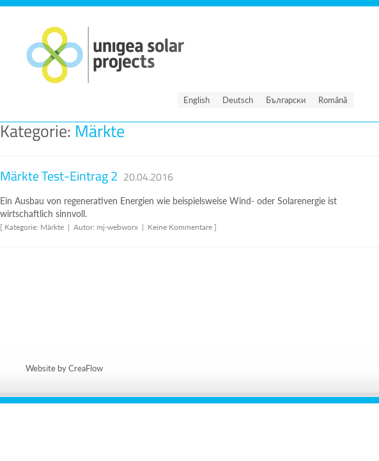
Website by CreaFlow (64, 368)
